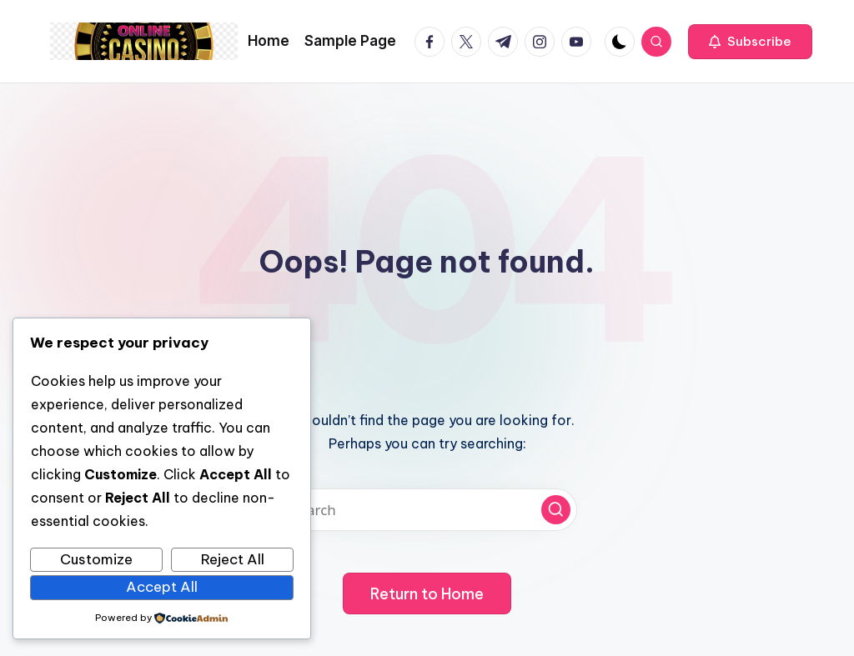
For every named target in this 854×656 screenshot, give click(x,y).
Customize (96, 559)
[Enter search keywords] (427, 509)
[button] (750, 41)
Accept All (162, 587)
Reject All (232, 559)
